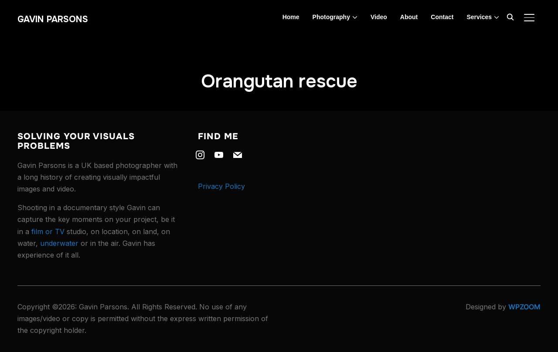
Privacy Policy (221, 186)
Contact (442, 16)
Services (479, 16)
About (409, 16)
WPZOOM (524, 306)
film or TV (48, 231)
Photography (331, 16)
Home (290, 16)
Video (379, 16)
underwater (59, 243)
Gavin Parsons (52, 19)
